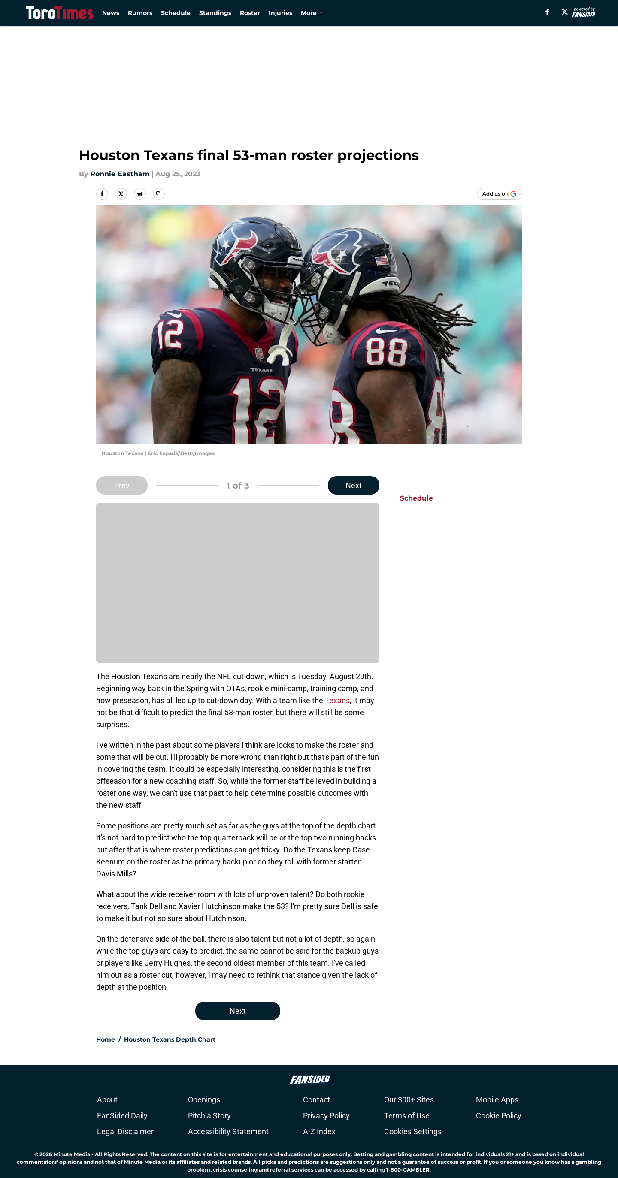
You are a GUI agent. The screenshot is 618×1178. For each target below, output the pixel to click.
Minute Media (72, 1154)
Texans (337, 700)
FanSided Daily (122, 1115)
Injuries (280, 13)
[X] (564, 12)
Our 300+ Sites (409, 1099)
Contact (316, 1099)
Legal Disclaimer (125, 1131)
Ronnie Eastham (120, 174)
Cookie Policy (498, 1115)
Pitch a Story (209, 1115)
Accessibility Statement (228, 1131)
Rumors (140, 13)
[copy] (159, 194)
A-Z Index (319, 1131)
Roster (250, 13)
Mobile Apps (497, 1099)
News (110, 13)
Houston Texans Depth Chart (169, 1039)
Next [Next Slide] (353, 485)
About (107, 1099)
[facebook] (547, 12)
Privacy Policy (326, 1115)
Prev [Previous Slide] (122, 485)
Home (105, 1039)
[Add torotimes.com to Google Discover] (499, 194)
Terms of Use (407, 1115)
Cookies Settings (413, 1131)
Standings (215, 13)
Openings (204, 1099)
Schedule (176, 13)
